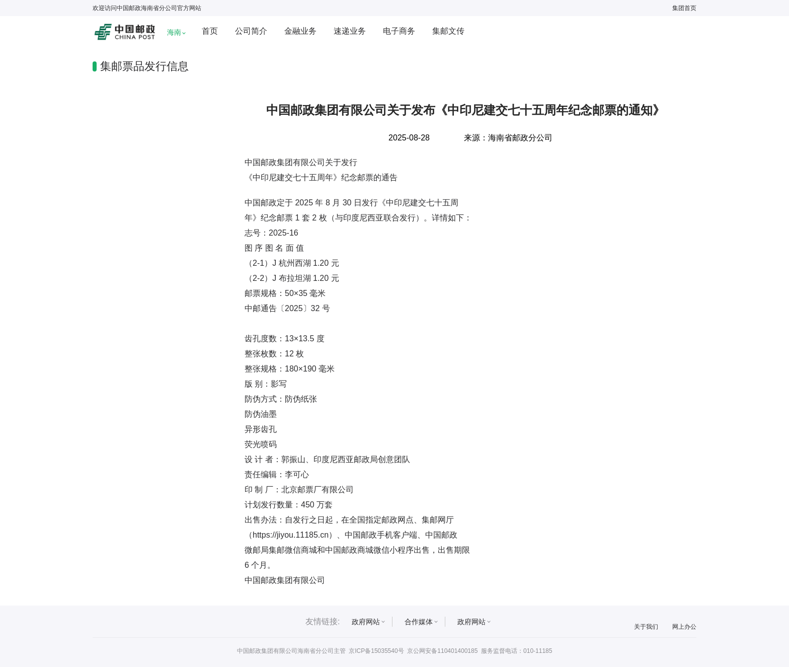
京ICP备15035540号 (376, 650)
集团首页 (684, 8)
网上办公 (684, 626)
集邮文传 (448, 31)
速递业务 (350, 31)
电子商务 (399, 31)
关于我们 (646, 626)
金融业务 (300, 31)
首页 (210, 31)
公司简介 (251, 31)
